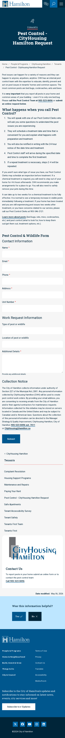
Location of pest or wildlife (15, 338)
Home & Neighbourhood (13, 657)
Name (5, 247)
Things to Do (8, 669)
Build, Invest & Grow (11, 663)
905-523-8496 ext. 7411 (23, 425)
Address (6, 288)
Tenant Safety (11, 517)
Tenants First (10, 530)
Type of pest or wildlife (13, 324)
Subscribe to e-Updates (18, 706)
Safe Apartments (12, 504)
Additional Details (11, 351)
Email (4, 261)
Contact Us (40, 663)
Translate (39, 669)
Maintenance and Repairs (16, 484)
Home (4, 64)
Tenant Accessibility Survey (17, 511)
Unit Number (8, 302)
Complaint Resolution (14, 471)
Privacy (38, 657)
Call (15, 581)
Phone (5, 275)
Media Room (40, 681)
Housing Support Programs (17, 478)
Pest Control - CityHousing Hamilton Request (26, 498)
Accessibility (40, 675)
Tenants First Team (13, 524)
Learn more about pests (14, 217)
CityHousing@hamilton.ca (17, 428)
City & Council (9, 675)
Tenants (57, 64)
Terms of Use (41, 651)
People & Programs (19, 64)
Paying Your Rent (12, 491)
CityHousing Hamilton (41, 64)
